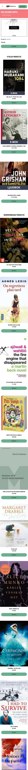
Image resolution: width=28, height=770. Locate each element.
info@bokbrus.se (4, 1)
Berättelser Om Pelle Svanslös (14, 435)
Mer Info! (14, 46)
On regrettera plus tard (14, 325)
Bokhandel (22, 6)
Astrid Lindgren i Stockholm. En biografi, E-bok (14, 146)
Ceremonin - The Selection (14, 668)
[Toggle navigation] (2, 6)
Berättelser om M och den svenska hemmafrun (14, 491)
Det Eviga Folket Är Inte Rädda (14, 265)
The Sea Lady (14, 549)
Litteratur (9, 39)
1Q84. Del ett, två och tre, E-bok (14, 97)
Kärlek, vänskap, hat (14, 608)
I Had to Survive (14, 726)
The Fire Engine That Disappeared (14, 382)
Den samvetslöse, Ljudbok (14, 195)
